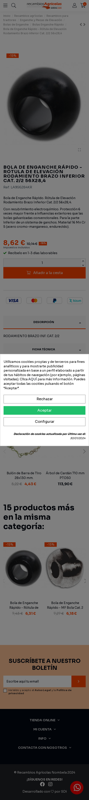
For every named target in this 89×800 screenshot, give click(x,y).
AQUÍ (32, 379)
